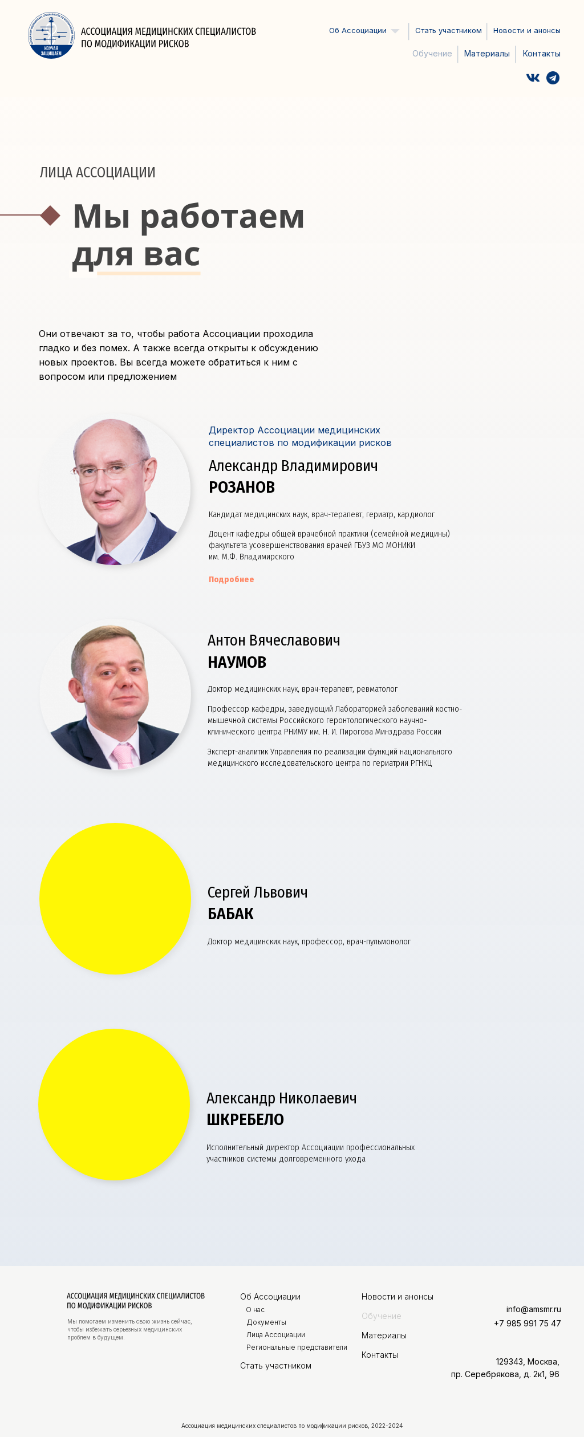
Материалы (487, 53)
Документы (266, 1322)
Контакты (542, 53)
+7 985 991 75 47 (527, 1323)
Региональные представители (296, 1347)
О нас (255, 1309)
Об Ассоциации (270, 1296)
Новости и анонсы (527, 30)
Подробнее (231, 579)
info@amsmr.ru (533, 1309)
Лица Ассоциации (275, 1334)
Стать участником (448, 30)
